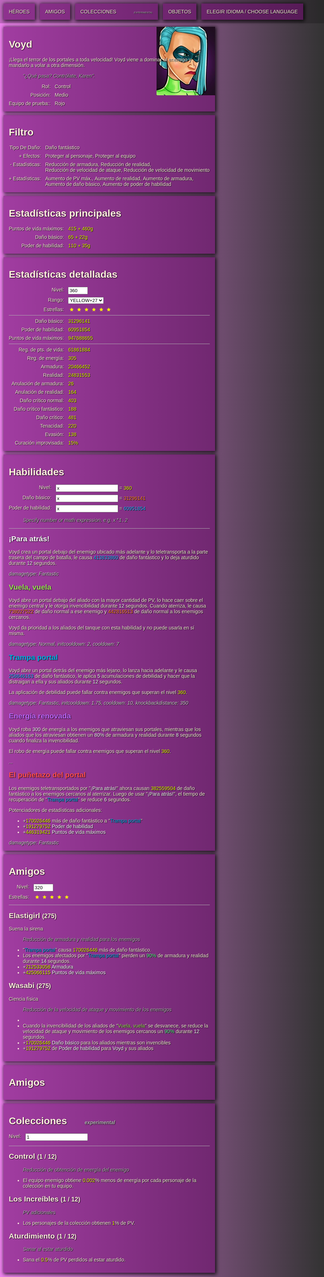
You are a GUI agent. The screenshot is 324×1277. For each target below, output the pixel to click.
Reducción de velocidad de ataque (83, 170)
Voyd (117, 1049)
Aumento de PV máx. (68, 178)
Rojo (60, 103)
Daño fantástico (62, 147)
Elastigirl (24, 916)
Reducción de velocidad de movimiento (167, 170)
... (11, 762)
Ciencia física (23, 999)
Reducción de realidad (125, 164)
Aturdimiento (32, 1237)
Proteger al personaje (68, 156)
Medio (61, 95)
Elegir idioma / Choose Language (252, 11)
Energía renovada (40, 716)
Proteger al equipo (115, 156)
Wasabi (22, 986)
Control (63, 86)
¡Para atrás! (29, 539)
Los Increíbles (34, 1199)
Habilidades (36, 471)
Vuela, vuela (30, 588)
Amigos (27, 872)
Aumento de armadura (167, 178)
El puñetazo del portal (47, 775)
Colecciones (38, 1121)
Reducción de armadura (71, 164)
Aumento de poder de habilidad (137, 184)
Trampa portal (33, 658)
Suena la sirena (26, 929)
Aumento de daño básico (72, 184)
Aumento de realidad (117, 178)
